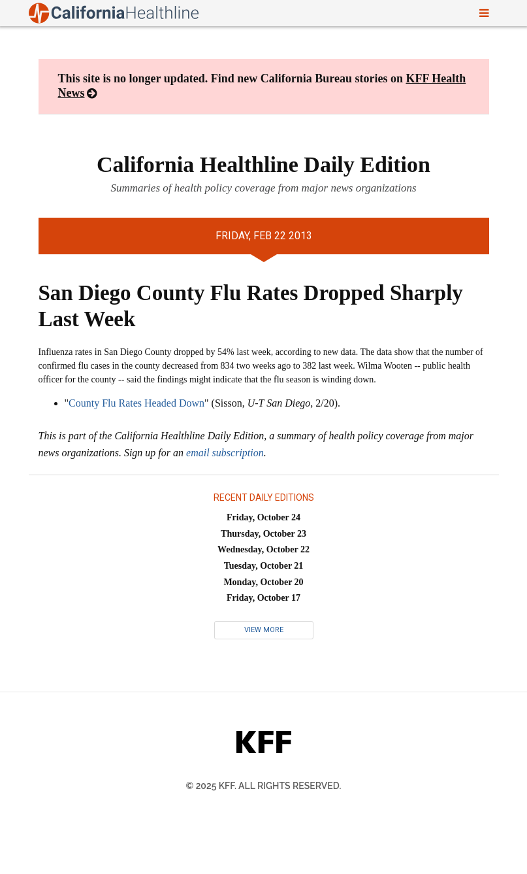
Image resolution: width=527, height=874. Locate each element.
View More (263, 630)
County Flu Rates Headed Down (136, 403)
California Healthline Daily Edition (263, 164)
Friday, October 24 (263, 517)
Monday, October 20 (263, 582)
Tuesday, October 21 (264, 566)
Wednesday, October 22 (263, 549)
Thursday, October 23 (263, 534)
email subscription (225, 452)
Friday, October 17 (263, 598)
